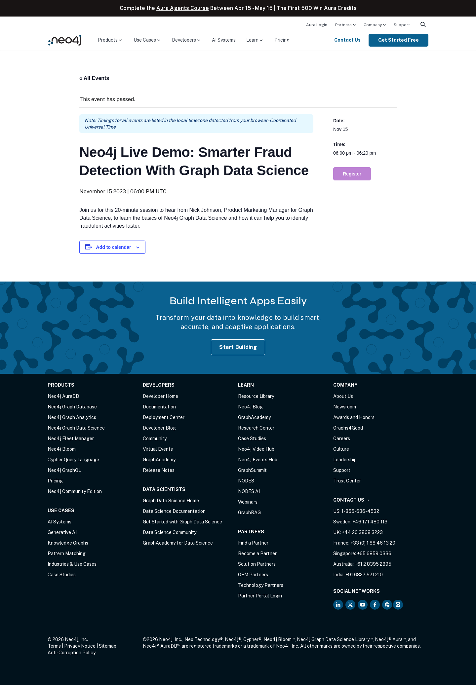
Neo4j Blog (250, 406)
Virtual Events (158, 449)
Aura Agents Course (182, 8)
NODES (246, 480)
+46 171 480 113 (369, 521)
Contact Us (347, 40)
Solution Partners (257, 564)
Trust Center (347, 480)
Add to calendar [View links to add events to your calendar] (113, 247)
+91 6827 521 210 (364, 574)
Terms (54, 646)
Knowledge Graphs (68, 543)
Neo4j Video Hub (256, 449)
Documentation (159, 406)
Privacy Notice (80, 646)
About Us (343, 396)
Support (402, 24)
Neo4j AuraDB (63, 396)
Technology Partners (260, 585)
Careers (341, 438)
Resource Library (256, 396)
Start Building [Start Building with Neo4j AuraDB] (238, 347)
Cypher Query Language (73, 459)
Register (352, 173)
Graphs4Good (348, 428)
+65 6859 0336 (374, 553)
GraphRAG (249, 512)
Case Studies (62, 574)
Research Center (256, 428)
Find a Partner (253, 543)
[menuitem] (316, 24)
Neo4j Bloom (62, 449)
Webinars (248, 502)
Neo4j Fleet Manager (71, 438)
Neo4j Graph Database (72, 406)
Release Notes (159, 470)
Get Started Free (398, 40)
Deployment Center (163, 417)
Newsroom (344, 406)
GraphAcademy (159, 459)
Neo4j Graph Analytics (72, 417)
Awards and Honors (354, 417)
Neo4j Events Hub (257, 459)
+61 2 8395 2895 (373, 564)
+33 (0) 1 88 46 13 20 (372, 543)
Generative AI (62, 532)
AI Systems (224, 40)
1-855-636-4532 (360, 511)
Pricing (282, 40)
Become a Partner (257, 553)
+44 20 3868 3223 (362, 532)
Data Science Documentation (174, 511)
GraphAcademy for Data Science (178, 543)
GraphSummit (252, 470)
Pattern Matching (67, 553)
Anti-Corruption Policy (72, 652)
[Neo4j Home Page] (65, 40)
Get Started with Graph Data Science (182, 521)
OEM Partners (253, 574)
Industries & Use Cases (72, 564)
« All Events (94, 78)
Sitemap (107, 646)
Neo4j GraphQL (64, 470)
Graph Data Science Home (171, 500)
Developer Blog (159, 428)
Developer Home (160, 396)
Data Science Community (169, 532)
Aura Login (316, 24)
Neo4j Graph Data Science (76, 428)
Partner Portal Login (260, 595)
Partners (343, 24)
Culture (341, 449)
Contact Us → (351, 500)
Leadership (345, 459)
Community (155, 438)
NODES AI (249, 491)
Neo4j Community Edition (75, 491)
